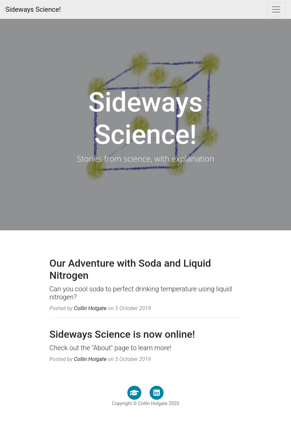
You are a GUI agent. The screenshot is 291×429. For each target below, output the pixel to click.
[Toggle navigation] (276, 9)
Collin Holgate (90, 308)
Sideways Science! (33, 9)
